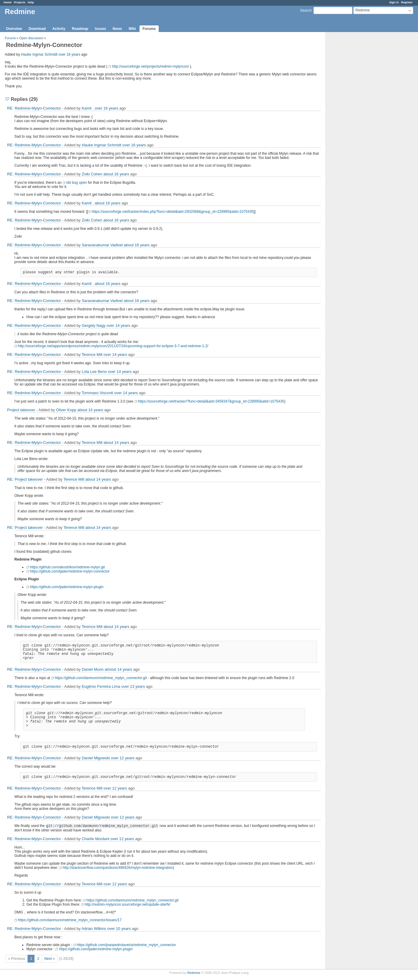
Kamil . (88, 108)
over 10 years (119, 928)
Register (407, 2)
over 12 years (122, 758)
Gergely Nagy (93, 325)
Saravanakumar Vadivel (102, 245)
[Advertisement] (356, 126)
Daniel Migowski (96, 758)
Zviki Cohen (92, 174)
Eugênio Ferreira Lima (101, 686)
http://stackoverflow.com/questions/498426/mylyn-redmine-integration (118, 868)
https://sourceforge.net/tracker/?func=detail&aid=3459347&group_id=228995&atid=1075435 (211, 401)
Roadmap (80, 29)
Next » (49, 959)
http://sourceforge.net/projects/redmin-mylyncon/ (150, 66)
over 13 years (133, 686)
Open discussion (31, 38)
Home (8, 2)
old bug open (76, 182)
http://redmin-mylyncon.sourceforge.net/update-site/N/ (127, 904)
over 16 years (69, 54)
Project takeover (21, 410)
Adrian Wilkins (93, 928)
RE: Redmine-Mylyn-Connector (34, 108)
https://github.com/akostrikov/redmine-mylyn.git (67, 567)
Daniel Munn (93, 669)
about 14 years (90, 410)
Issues (100, 29)
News (117, 29)
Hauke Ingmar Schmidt (39, 54)
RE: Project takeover (25, 479)
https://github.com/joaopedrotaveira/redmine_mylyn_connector (126, 945)
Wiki (132, 29)
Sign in (394, 2)
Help (31, 2)
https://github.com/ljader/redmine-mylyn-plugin (66, 587)
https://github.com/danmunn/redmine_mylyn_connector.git (101, 678)
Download (37, 29)
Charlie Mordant (96, 839)
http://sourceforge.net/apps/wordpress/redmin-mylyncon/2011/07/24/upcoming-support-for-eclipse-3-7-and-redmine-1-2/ (113, 346)
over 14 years (118, 325)
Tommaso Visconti (97, 393)
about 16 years (116, 174)
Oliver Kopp (66, 410)
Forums (149, 29)
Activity (58, 29)
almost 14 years (118, 669)
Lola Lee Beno (94, 371)
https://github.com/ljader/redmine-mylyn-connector (70, 571)
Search (305, 10)
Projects (19, 2)
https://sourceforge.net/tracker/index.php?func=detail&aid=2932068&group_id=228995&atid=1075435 (172, 212)
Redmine (193, 973)
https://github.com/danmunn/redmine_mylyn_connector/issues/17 (70, 920)
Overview (14, 29)
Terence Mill (92, 354)
